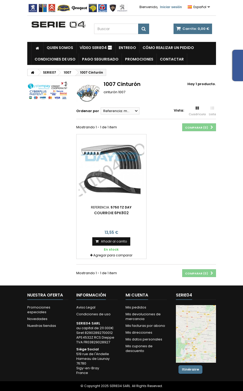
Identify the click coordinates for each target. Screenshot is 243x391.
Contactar (172, 59)
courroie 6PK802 (111, 213)
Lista (212, 111)
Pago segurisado (100, 59)
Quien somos (60, 47)
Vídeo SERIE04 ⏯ (96, 47)
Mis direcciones (139, 332)
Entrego (127, 47)
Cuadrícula (197, 111)
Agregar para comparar (112, 255)
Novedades (37, 318)
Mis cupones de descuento (139, 348)
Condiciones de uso (55, 59)
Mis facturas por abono (145, 325)
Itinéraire (190, 369)
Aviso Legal (85, 307)
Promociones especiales (38, 310)
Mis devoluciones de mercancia (143, 316)
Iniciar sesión (171, 7)
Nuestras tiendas (41, 325)
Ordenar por (87, 110)
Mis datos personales (144, 339)
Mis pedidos (136, 307)
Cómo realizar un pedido (168, 47)
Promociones (139, 59)
